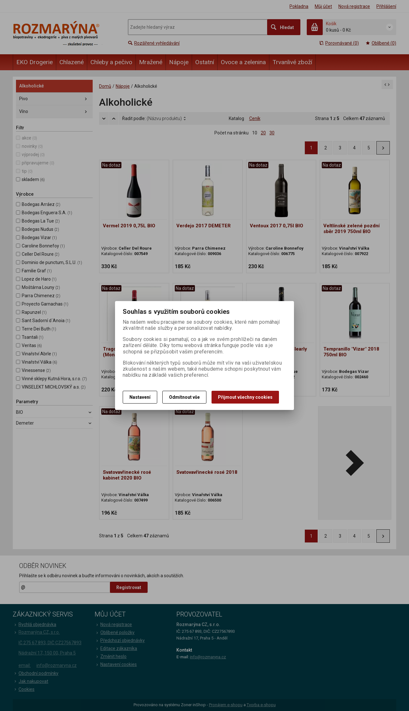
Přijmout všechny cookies (245, 397)
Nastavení (139, 397)
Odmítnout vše (184, 397)
